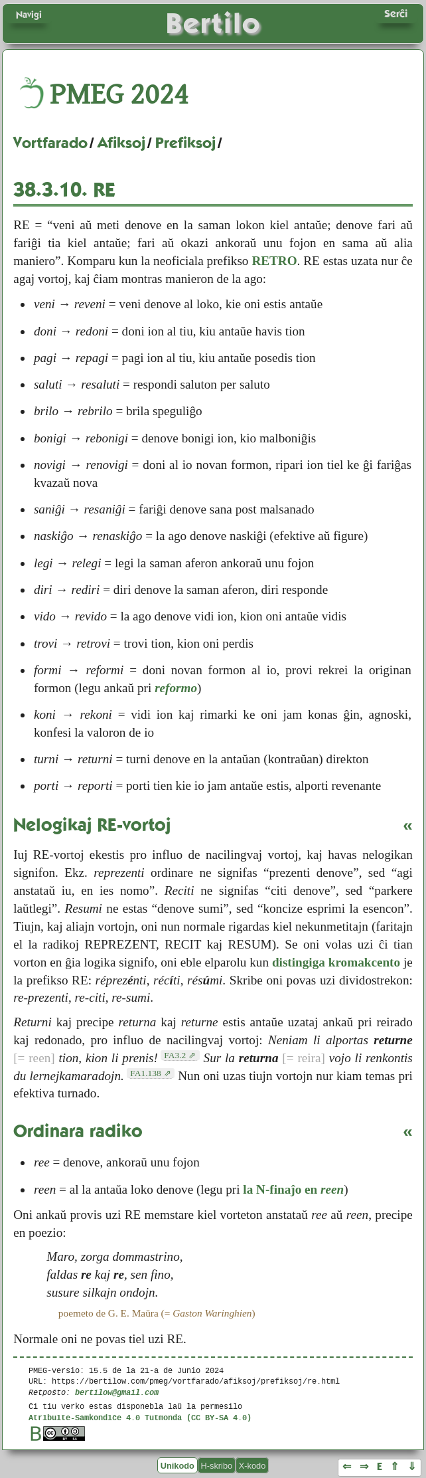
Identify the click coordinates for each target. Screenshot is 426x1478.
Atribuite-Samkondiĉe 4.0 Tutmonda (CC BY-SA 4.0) (140, 1417)
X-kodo (252, 1466)
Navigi (29, 15)
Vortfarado (50, 143)
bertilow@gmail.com (117, 1392)
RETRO (274, 261)
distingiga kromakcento (336, 962)
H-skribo (217, 1466)
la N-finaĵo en (293, 1189)
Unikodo (177, 1466)
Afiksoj (121, 143)
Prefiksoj (185, 143)
